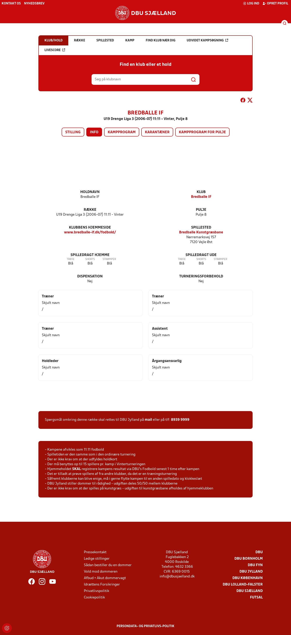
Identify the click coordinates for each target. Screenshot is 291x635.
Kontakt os (11, 3)
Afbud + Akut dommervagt (105, 578)
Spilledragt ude (201, 255)
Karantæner (157, 132)
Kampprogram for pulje (202, 132)
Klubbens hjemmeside (90, 227)
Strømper (109, 259)
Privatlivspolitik (96, 591)
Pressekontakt (95, 552)
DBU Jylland (251, 571)
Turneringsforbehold (201, 276)
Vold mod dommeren (100, 571)
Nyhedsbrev (34, 3)
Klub (201, 192)
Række (90, 210)
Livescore (54, 50)
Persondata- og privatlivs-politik (145, 626)
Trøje (71, 259)
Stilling (73, 132)
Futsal (256, 597)
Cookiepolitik (94, 597)
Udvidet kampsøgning (207, 40)
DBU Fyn (255, 565)
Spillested (201, 227)
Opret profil (275, 3)
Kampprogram (122, 132)
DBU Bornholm (248, 558)
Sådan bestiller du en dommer (108, 565)
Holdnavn (90, 192)
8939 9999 (180, 420)
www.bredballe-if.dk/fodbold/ (90, 232)
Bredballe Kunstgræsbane (201, 232)
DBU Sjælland (249, 591)
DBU (259, 552)
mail (148, 420)
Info (94, 132)
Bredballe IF (201, 197)
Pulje (201, 210)
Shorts (90, 259)
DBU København (247, 578)
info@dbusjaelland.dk (177, 576)
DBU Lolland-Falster (243, 584)
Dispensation (90, 276)
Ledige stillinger (97, 558)
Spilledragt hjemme (90, 255)
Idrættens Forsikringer (102, 584)
